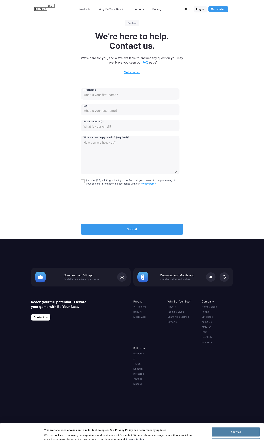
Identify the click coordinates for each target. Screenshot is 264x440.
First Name (90, 89)
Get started (218, 9)
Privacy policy (148, 183)
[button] (189, 9)
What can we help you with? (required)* (106, 137)
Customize (236, 427)
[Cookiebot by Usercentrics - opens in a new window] (22, 433)
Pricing (156, 9)
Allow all (236, 416)
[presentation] (106, 203)
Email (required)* (94, 121)
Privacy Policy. (135, 423)
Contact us (41, 317)
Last (86, 105)
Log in (200, 9)
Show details (52, 433)
